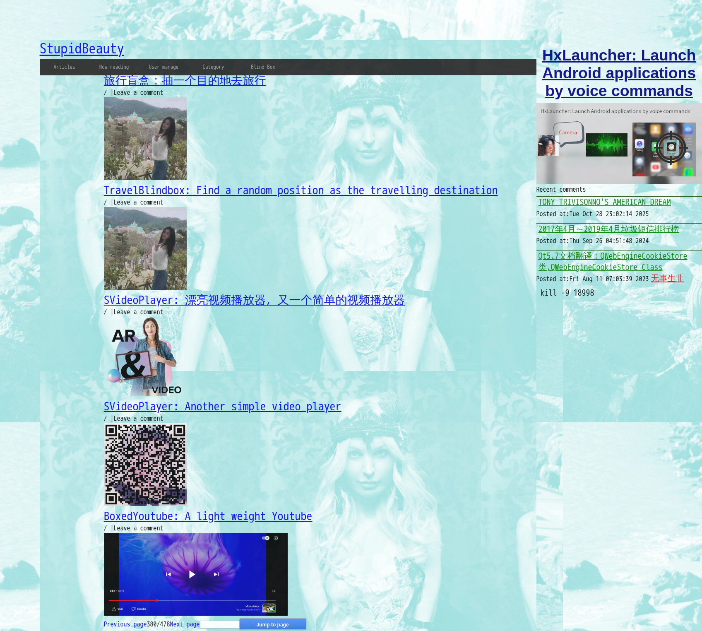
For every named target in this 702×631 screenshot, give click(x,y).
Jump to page (273, 625)
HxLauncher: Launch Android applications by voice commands (619, 72)
